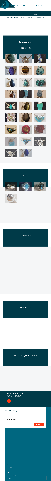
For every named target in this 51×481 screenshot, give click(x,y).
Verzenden (39, 414)
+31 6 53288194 (14, 386)
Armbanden (29, 18)
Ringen (16, 18)
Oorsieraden (22, 18)
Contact (17, 391)
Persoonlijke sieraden (39, 18)
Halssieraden (10, 18)
